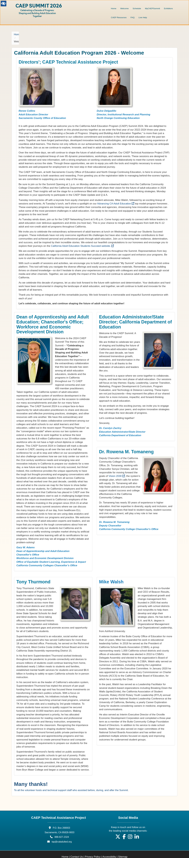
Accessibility (109, 849)
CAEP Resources (119, 17)
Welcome (124, 8)
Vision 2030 (117, 469)
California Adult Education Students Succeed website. (82, 238)
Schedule (137, 8)
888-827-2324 (61, 830)
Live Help (143, 17)
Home (113, 8)
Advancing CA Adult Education (115, 196)
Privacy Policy (93, 849)
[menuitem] (113, 6)
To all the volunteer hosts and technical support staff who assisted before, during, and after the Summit (71, 783)
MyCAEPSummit (152, 8)
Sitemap (122, 849)
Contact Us (76, 849)
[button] (117, 830)
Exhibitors (168, 8)
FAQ (133, 17)
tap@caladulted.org (62, 834)
